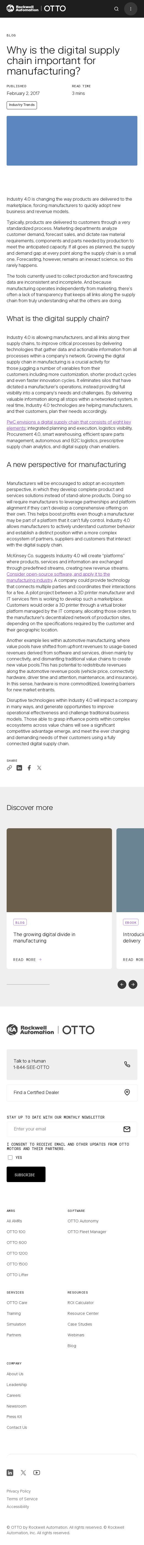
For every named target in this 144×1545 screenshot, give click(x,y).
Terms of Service (22, 1499)
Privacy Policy (19, 1492)
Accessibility (18, 1507)
